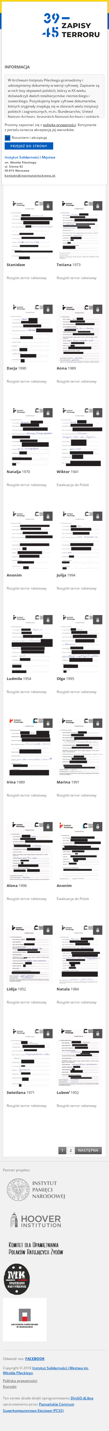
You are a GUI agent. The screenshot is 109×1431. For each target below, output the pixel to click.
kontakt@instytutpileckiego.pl (30, 175)
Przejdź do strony (28, 146)
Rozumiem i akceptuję (26, 138)
